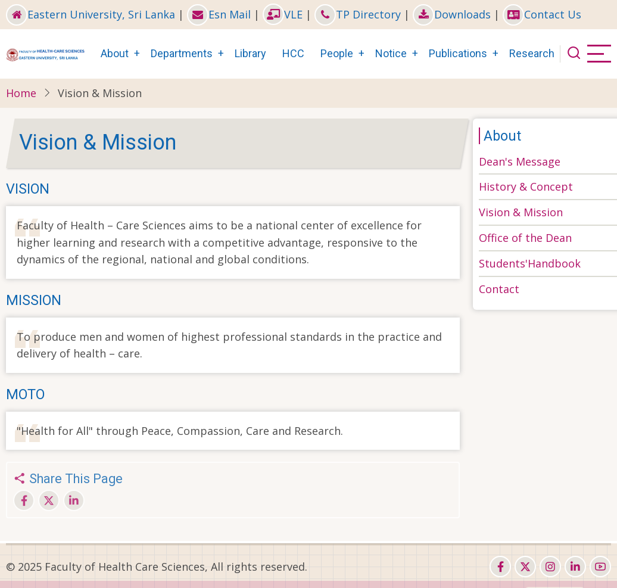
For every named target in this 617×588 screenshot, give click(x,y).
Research (531, 53)
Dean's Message (519, 161)
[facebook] (500, 566)
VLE (283, 14)
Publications (458, 53)
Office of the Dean (525, 238)
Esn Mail (219, 14)
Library (250, 53)
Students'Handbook (530, 263)
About (115, 53)
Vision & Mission (521, 212)
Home (21, 93)
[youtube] (600, 566)
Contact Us (542, 14)
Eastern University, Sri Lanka (90, 14)
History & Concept (526, 186)
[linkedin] (575, 566)
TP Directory (357, 14)
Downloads (452, 14)
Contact (499, 289)
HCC (293, 53)
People (336, 53)
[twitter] (525, 566)
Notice (391, 53)
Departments (182, 53)
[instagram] (550, 566)
